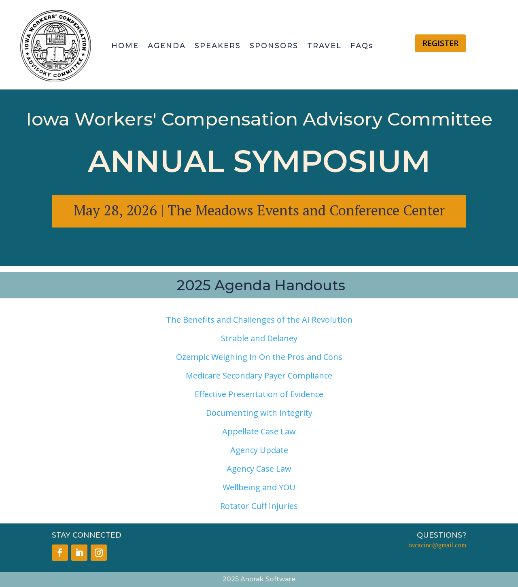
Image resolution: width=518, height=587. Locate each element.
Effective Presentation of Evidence (259, 394)
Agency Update (259, 450)
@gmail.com (449, 545)
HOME (125, 45)
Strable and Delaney (259, 338)
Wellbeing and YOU (259, 487)
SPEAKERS (218, 45)
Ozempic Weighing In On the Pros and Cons (259, 356)
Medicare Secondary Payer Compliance (259, 375)
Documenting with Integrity (259, 412)
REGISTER (440, 43)
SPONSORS (274, 45)
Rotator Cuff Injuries (259, 505)
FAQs (361, 45)
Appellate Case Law (259, 431)
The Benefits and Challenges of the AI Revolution (259, 319)
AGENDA (167, 45)
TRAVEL (324, 45)
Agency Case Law (259, 468)
